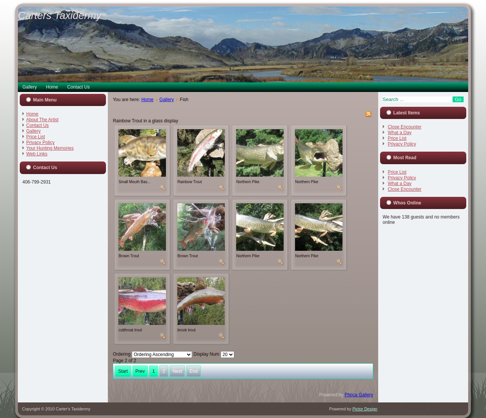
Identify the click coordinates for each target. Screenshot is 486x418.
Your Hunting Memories (50, 148)
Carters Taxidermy (59, 15)
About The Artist (42, 119)
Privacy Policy (40, 142)
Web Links (36, 154)
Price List (35, 136)
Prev (140, 371)
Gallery (29, 87)
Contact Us (78, 87)
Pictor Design (364, 409)
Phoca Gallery (358, 394)
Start (123, 371)
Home (52, 87)
